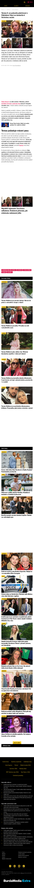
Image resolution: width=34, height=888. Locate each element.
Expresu (21, 145)
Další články (17, 742)
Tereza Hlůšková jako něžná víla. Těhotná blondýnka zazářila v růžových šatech (14, 353)
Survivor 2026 (13, 768)
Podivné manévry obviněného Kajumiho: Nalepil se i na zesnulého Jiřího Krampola (16, 572)
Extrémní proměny (18, 775)
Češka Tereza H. (5, 101)
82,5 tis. (24, 866)
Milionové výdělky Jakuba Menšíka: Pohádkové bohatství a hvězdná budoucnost (15, 493)
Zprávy (5, 5)
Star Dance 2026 (25, 772)
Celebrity (16, 5)
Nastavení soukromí (22, 857)
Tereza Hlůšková (27, 270)
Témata (30, 2)
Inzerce (3, 857)
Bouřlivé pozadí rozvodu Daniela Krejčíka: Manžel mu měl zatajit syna (16, 516)
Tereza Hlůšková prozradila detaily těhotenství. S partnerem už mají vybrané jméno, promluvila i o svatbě (16, 380)
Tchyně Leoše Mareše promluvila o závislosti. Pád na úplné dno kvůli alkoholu (16, 690)
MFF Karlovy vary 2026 (12, 772)
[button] (25, 2)
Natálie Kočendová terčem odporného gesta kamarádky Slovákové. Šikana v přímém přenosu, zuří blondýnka (16, 643)
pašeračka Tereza (6, 270)
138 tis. (14, 866)
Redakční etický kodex (6, 858)
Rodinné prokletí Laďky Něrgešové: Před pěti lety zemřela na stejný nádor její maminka (16, 712)
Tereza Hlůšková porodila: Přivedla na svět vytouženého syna (15, 327)
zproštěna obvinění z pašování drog (10, 103)
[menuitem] (5, 5)
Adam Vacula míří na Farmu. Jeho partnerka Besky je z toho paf (18, 796)
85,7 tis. (19, 866)
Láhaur (4, 272)
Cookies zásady (21, 853)
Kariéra (3, 855)
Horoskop (27, 5)
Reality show (23, 768)
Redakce (3, 853)
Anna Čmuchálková (17, 65)
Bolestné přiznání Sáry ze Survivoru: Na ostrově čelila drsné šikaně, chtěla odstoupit (15, 667)
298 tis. (10, 866)
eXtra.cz (22, 873)
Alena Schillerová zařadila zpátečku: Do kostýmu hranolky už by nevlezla (16, 735)
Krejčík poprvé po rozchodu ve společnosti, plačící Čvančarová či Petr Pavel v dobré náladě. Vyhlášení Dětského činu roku (16, 619)
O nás (3, 852)
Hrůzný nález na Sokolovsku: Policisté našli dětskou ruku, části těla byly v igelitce (16, 595)
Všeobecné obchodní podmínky (24, 852)
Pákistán (20, 270)
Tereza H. (14, 270)
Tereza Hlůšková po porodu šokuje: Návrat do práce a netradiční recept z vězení (16, 301)
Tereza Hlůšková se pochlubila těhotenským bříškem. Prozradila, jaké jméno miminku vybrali (17, 407)
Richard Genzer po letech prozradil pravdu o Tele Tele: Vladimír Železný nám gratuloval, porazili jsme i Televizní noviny (17, 810)
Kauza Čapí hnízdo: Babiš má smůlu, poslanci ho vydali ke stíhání (19, 124)
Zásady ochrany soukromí (23, 855)
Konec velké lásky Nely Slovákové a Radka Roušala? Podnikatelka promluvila (16, 471)
